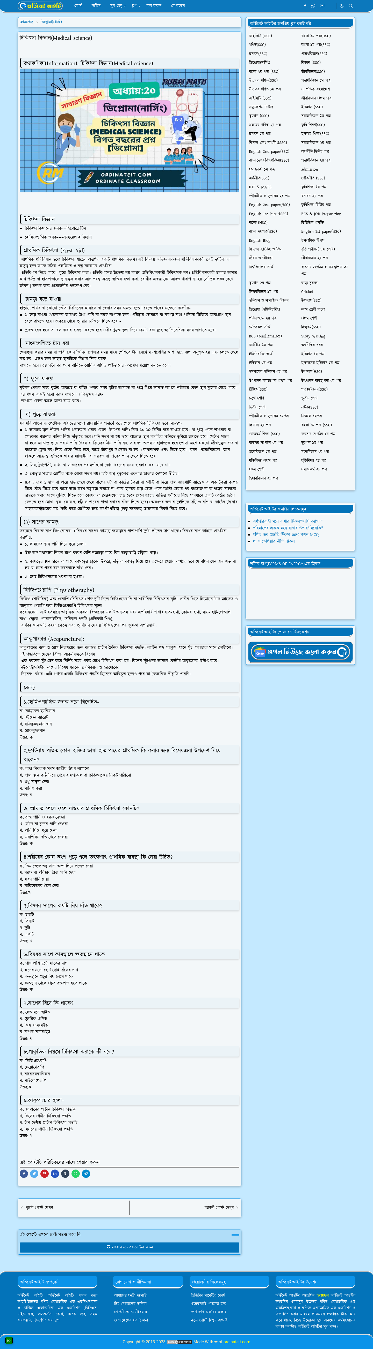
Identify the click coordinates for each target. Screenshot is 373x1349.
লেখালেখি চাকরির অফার (208, 1312)
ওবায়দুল (323, 1296)
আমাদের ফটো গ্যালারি (130, 1296)
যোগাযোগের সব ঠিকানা (131, 1320)
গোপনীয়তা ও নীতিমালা (131, 1312)
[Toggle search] (350, 6)
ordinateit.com (237, 1341)
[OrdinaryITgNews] (300, 652)
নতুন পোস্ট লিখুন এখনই (209, 1320)
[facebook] (305, 6)
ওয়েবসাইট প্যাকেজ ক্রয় (208, 1304)
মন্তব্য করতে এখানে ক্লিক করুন (129, 1247)
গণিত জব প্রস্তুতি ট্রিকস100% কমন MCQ (286, 535)
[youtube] (322, 6)
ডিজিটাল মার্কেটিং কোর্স (208, 1296)
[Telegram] (330, 6)
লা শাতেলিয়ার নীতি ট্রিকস (274, 541)
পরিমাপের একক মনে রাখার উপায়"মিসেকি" (288, 528)
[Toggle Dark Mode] (342, 6)
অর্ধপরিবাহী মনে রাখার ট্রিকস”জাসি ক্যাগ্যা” (287, 521)
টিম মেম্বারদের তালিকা (130, 1304)
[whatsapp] (313, 6)
